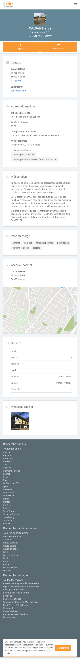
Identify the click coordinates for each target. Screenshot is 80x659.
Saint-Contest (9, 511)
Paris (5, 561)
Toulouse (7, 520)
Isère (5, 552)
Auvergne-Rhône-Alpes (14, 589)
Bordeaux (7, 461)
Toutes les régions (13, 580)
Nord (5, 558)
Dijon (5, 477)
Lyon (5, 486)
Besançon (8, 458)
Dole (5, 480)
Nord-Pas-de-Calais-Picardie (16, 605)
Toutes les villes (12, 448)
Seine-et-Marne (10, 567)
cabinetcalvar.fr (18, 90)
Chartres (7, 467)
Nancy (6, 499)
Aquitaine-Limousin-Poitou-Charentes (21, 586)
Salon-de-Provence (12, 514)
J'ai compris (63, 648)
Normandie (8, 608)
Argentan (7, 455)
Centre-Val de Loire (12, 599)
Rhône (6, 564)
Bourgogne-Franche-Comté (16, 592)
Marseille (7, 489)
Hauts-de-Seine (10, 549)
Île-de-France (9, 617)
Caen (5, 464)
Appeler (16, 80)
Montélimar (8, 495)
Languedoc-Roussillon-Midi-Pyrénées (20, 602)
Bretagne (7, 596)
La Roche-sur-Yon (11, 483)
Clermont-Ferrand (11, 471)
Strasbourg (8, 517)
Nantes (6, 502)
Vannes (6, 523)
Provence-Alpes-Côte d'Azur (16, 614)
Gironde (7, 539)
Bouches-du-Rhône (12, 536)
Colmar (6, 474)
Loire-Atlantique (10, 555)
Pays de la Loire (10, 611)
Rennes (6, 508)
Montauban (8, 492)
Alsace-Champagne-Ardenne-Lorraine (21, 583)
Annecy (6, 452)
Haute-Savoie (9, 546)
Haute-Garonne (10, 542)
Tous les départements (15, 533)
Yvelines (7, 570)
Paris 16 (7, 505)
